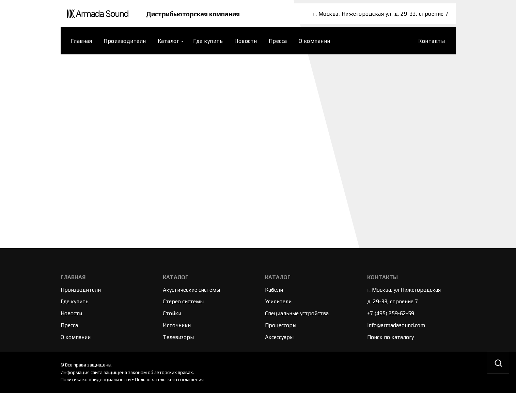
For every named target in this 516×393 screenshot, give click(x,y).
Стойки (172, 313)
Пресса (278, 41)
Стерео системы (183, 301)
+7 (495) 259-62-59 (390, 313)
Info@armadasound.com (396, 325)
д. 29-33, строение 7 (392, 301)
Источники (177, 325)
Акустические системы (191, 290)
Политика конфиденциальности (96, 379)
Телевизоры (178, 337)
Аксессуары (279, 337)
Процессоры (280, 325)
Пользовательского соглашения (169, 379)
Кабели (274, 290)
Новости (245, 41)
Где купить (208, 41)
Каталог (168, 41)
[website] (404, 41)
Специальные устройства (297, 313)
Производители (125, 41)
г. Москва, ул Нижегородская (404, 290)
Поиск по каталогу (390, 337)
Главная (81, 41)
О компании (314, 41)
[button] (498, 363)
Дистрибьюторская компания (194, 14)
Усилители (278, 301)
